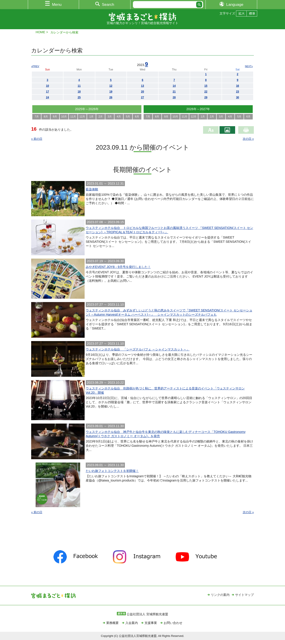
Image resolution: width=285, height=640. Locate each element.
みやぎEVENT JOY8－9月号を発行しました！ (118, 267)
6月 (137, 116)
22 (205, 91)
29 (205, 97)
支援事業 (151, 623)
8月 (46, 116)
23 (237, 91)
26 (110, 97)
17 (47, 91)
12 (110, 85)
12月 (82, 116)
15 (205, 85)
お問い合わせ (173, 623)
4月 (119, 116)
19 (110, 91)
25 (79, 97)
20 (142, 91)
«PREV (35, 66)
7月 (37, 116)
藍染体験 (92, 189)
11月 (73, 116)
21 (174, 91)
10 (47, 85)
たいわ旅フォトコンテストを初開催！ (112, 471)
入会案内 (131, 623)
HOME (40, 32)
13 (142, 85)
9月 (55, 116)
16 (237, 85)
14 (174, 85)
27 (142, 97)
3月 (110, 116)
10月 (64, 116)
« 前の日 (36, 138)
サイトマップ (244, 595)
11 (79, 85)
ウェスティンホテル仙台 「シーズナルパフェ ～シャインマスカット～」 (137, 349)
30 (237, 97)
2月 (100, 116)
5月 (128, 116)
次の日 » (248, 138)
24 (47, 97)
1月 (91, 116)
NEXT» (249, 66)
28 (174, 97)
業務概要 (112, 623)
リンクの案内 (220, 595)
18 (79, 91)
